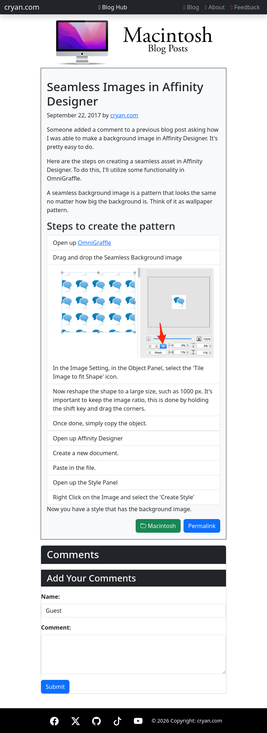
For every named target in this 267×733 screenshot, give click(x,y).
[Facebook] (54, 720)
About (215, 7)
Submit (55, 687)
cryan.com (21, 7)
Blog (191, 7)
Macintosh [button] (158, 526)
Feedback (245, 7)
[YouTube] (138, 720)
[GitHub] (96, 720)
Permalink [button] (202, 526)
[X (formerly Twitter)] (75, 720)
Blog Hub (112, 7)
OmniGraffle (94, 243)
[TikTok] (117, 720)
